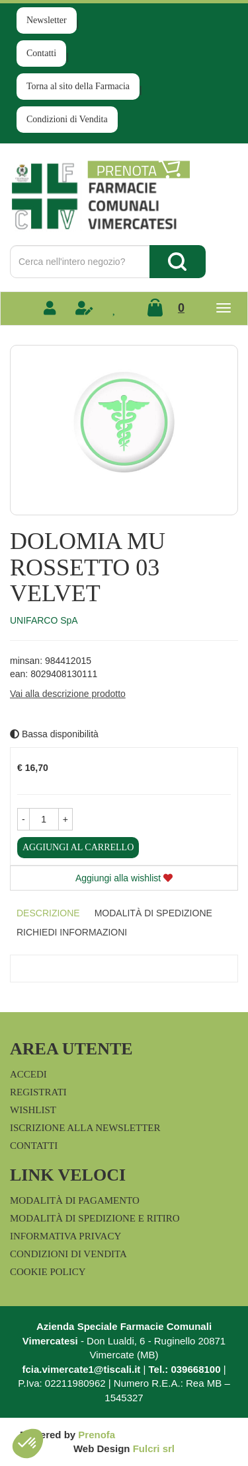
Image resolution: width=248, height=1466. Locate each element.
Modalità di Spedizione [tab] (153, 913)
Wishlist (33, 1110)
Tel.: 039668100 (185, 1369)
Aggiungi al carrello (78, 847)
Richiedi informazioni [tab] (72, 932)
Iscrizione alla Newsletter (85, 1127)
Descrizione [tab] (48, 913)
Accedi (28, 1074)
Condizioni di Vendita (67, 119)
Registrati (38, 1092)
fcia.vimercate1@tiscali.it (81, 1369)
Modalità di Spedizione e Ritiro (95, 1218)
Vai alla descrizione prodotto (68, 693)
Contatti (41, 53)
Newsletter (46, 20)
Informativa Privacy (65, 1236)
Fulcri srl (154, 1448)
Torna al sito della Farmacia (78, 86)
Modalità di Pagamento (75, 1200)
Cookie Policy (48, 1271)
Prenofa (96, 1434)
